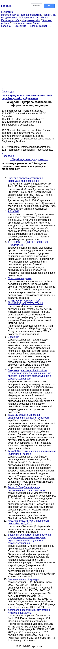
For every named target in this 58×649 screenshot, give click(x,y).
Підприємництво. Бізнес (34, 17)
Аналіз (36, 23)
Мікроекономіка (10, 14)
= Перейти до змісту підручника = (29, 159)
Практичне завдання (19, 278)
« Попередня (8, 90)
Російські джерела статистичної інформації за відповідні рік (26, 179)
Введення (13, 337)
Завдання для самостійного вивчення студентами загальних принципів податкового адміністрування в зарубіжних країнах (29, 538)
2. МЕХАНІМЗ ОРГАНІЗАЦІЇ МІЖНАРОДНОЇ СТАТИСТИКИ (25, 302)
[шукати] (36, 5)
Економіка (7, 12)
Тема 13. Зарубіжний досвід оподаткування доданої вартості (26, 488)
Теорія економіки (21, 23)
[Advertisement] (29, 56)
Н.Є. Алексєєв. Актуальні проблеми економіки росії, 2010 (28, 522)
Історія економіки (31, 14)
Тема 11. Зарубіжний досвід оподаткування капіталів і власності (28, 416)
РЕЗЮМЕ (13, 211)
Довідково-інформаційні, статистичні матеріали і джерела (29, 611)
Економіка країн (10, 20)
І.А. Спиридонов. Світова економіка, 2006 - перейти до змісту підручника (28, 97)
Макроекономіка (30, 20)
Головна (6, 26)
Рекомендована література (23, 579)
